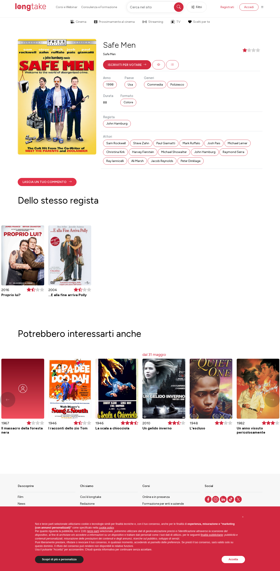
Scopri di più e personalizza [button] (59, 559)
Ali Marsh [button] (137, 161)
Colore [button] (128, 102)
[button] (127, 64)
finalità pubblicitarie (212, 534)
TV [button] (175, 22)
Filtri (196, 7)
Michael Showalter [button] (174, 152)
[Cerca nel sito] (155, 7)
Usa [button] (130, 84)
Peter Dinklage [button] (190, 161)
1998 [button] (110, 84)
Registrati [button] (227, 7)
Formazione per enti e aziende (163, 504)
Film (20, 497)
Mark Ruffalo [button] (191, 143)
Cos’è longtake (90, 497)
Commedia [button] (155, 84)
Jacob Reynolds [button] (162, 161)
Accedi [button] (249, 7)
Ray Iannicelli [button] (115, 161)
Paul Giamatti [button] (165, 143)
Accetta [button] (233, 559)
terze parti (93, 531)
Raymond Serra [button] (233, 152)
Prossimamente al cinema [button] (114, 22)
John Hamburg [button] (117, 123)
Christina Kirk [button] (115, 152)
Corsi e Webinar (66, 7)
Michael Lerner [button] (237, 143)
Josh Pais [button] (213, 143)
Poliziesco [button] (177, 84)
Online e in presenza (156, 497)
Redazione (87, 504)
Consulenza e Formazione (99, 7)
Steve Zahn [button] (141, 143)
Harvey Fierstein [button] (143, 152)
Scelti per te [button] (199, 22)
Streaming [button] (152, 22)
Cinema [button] (78, 22)
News (21, 504)
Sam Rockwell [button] (116, 143)
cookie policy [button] (106, 527)
